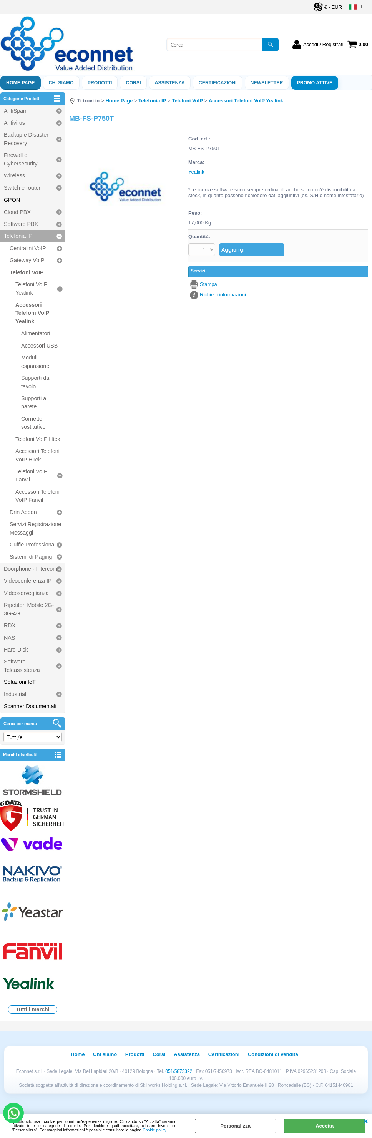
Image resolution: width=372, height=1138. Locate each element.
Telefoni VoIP (26, 272)
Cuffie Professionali (33, 544)
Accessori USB (39, 346)
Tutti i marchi (33, 1009)
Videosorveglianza (26, 593)
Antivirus (14, 123)
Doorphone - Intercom (30, 569)
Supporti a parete (33, 402)
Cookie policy (154, 1130)
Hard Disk (16, 650)
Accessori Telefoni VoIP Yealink (32, 313)
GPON (12, 200)
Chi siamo (61, 82)
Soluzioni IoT (20, 682)
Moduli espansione (35, 361)
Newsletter (267, 82)
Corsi (133, 82)
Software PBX (21, 224)
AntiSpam (16, 111)
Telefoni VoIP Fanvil (31, 475)
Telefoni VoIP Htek (37, 439)
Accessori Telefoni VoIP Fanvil (37, 496)
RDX (9, 625)
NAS (9, 638)
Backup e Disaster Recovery (26, 139)
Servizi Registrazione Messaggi (35, 528)
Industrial (15, 694)
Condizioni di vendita (273, 1054)
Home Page (20, 82)
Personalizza (235, 1126)
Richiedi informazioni (223, 294)
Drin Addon (23, 512)
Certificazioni (218, 82)
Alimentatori (35, 333)
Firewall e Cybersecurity (20, 159)
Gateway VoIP (27, 260)
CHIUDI (365, 1121)
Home (78, 1054)
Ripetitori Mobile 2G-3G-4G (29, 609)
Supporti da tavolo (35, 382)
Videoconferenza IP (28, 581)
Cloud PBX (17, 212)
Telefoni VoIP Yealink (31, 288)
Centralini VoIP (28, 248)
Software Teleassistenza (22, 665)
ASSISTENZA (170, 82)
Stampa (208, 284)
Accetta (325, 1126)
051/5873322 (178, 1071)
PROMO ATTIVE (315, 82)
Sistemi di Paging (31, 557)
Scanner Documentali (30, 706)
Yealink (196, 172)
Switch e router (22, 188)
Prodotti (100, 82)
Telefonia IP (18, 236)
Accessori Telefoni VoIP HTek (37, 455)
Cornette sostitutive (33, 423)
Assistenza (187, 1054)
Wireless (14, 175)
